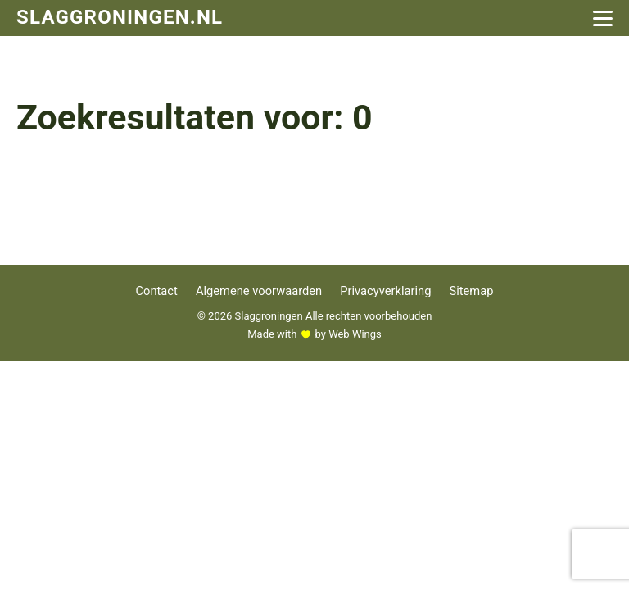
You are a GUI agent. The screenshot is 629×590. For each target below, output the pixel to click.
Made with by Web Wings (314, 334)
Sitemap (471, 291)
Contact (157, 291)
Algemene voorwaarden (259, 291)
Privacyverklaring (385, 291)
